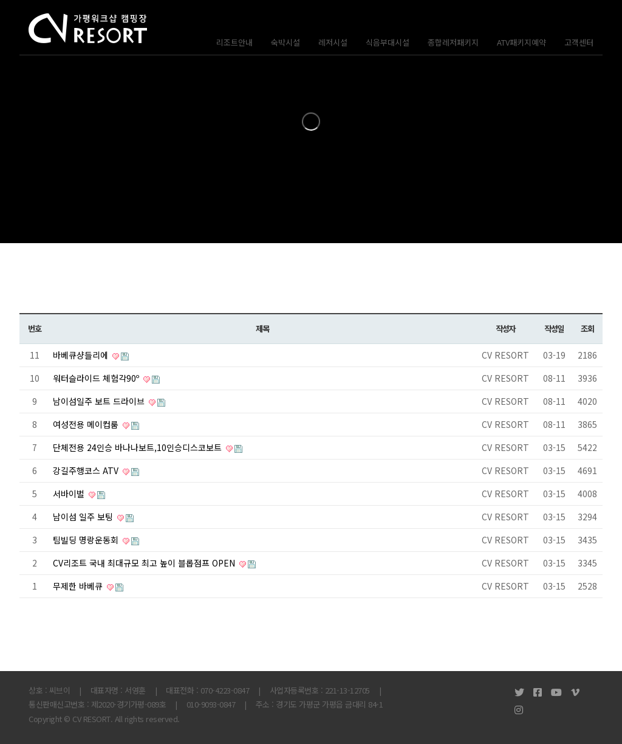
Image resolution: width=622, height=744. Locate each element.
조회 (587, 328)
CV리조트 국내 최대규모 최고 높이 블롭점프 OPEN (145, 563)
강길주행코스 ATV (87, 470)
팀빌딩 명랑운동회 (87, 540)
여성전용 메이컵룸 (87, 424)
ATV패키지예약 (521, 42)
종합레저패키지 (453, 42)
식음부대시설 (387, 42)
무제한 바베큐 (79, 586)
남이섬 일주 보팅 (84, 517)
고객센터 (578, 42)
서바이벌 (70, 493)
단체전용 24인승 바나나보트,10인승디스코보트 (138, 447)
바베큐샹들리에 (82, 355)
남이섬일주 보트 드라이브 (100, 401)
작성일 (554, 328)
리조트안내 (234, 42)
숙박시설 (285, 42)
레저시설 (332, 42)
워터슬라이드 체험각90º (97, 378)
